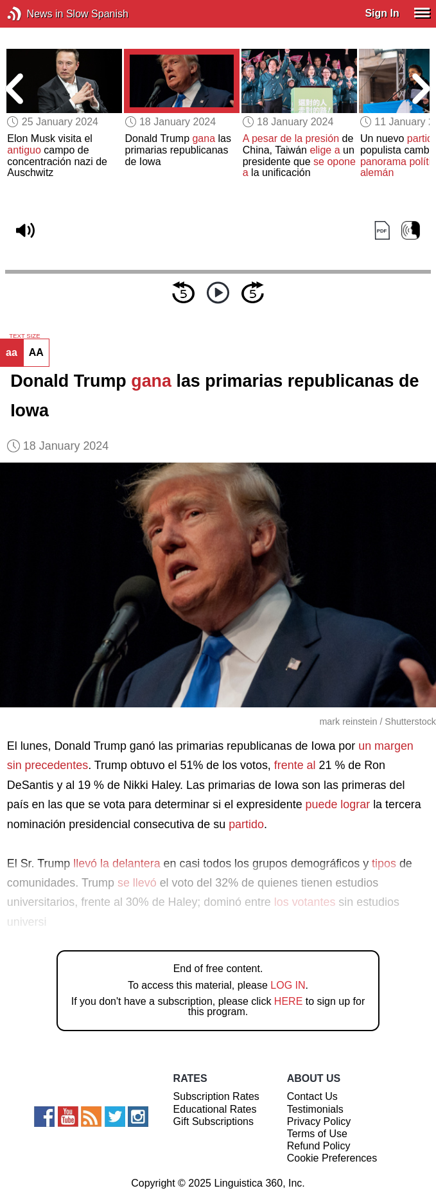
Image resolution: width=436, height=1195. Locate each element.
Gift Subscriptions (213, 1121)
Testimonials (315, 1109)
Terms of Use (317, 1133)
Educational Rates (215, 1109)
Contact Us (312, 1096)
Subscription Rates (216, 1096)
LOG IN (287, 985)
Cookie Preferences (332, 1158)
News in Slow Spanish (33, 13)
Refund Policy (319, 1145)
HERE (288, 1001)
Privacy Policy (319, 1121)
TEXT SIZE (24, 336)
